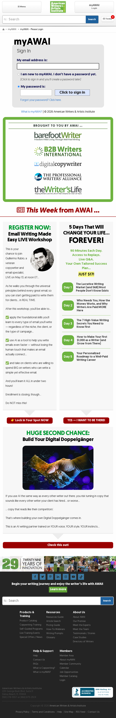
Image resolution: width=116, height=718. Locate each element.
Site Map (68, 711)
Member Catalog (68, 676)
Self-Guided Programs (31, 628)
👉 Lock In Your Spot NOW (30, 420)
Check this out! (58, 545)
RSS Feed (80, 711)
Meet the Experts (81, 625)
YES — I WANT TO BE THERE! (86, 420)
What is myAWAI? (31, 112)
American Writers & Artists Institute (67, 705)
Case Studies (79, 637)
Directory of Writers (83, 641)
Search (92, 19)
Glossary (50, 637)
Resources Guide (55, 617)
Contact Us (39, 659)
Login (62, 680)
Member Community (70, 663)
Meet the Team (81, 629)
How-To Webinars (55, 629)
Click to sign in (72, 92)
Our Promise (79, 621)
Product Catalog (28, 620)
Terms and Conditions (43, 711)
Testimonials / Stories (84, 633)
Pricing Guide (53, 625)
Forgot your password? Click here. (40, 100)
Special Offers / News (31, 637)
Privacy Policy (22, 711)
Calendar (64, 667)
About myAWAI (67, 659)
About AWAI (79, 617)
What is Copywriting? (44, 667)
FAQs (35, 663)
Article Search (53, 621)
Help (35, 655)
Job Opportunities (69, 672)
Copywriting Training (30, 624)
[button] (21, 7)
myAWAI (12, 29)
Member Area (67, 655)
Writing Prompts (54, 633)
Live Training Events (30, 633)
